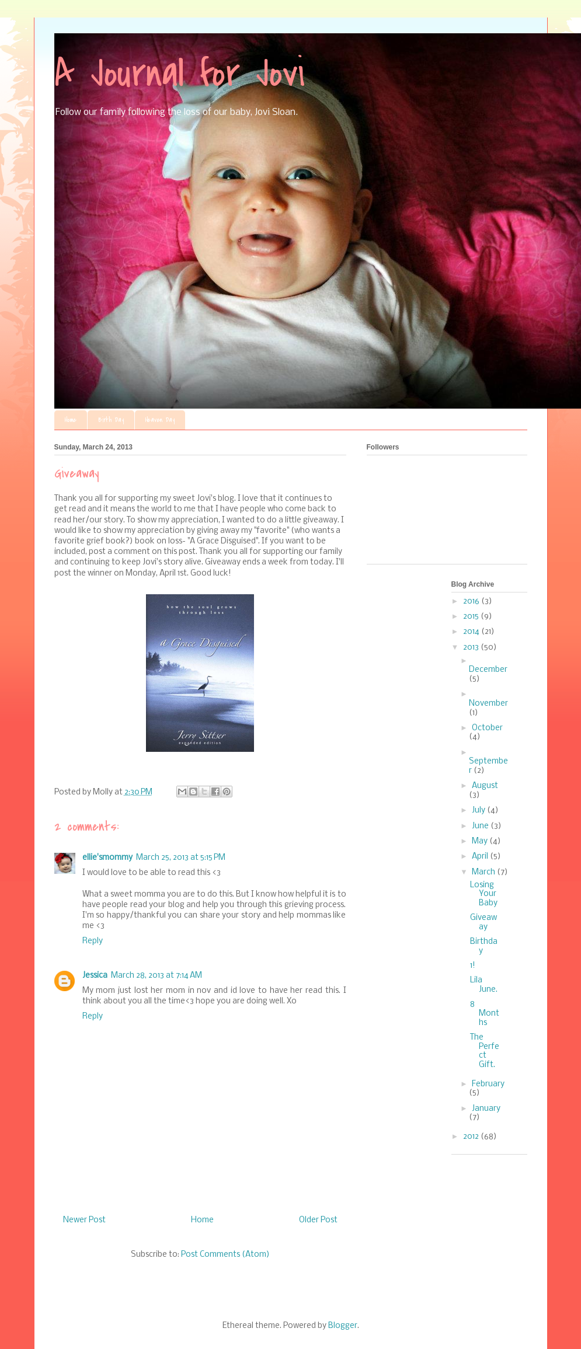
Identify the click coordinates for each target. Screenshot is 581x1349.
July (479, 810)
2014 (472, 632)
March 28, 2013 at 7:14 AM (156, 975)
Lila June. (483, 985)
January (486, 1108)
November (488, 703)
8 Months (484, 1013)
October (487, 728)
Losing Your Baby (483, 894)
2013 (472, 647)
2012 (472, 1136)
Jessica (94, 975)
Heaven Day (160, 420)
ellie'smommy (107, 857)
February (488, 1084)
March (484, 872)
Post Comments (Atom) (225, 1254)
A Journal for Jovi (179, 73)
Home (70, 420)
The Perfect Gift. (484, 1051)
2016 (472, 601)
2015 (472, 616)
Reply (92, 941)
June (481, 826)
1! (472, 965)
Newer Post (84, 1220)
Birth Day (111, 420)
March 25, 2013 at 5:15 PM (180, 857)
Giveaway (483, 923)
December (488, 669)
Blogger (342, 1326)
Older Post (318, 1220)
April (481, 856)
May (480, 841)
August (485, 786)
